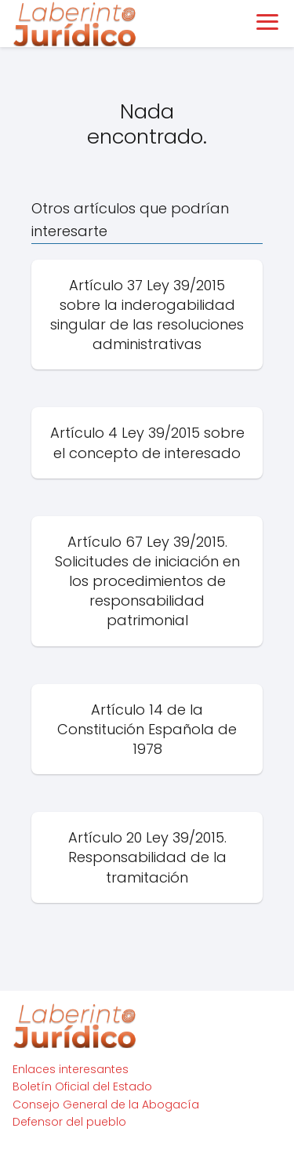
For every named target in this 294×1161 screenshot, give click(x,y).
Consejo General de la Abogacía (106, 1104)
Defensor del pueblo (69, 1122)
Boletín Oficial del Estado (82, 1086)
